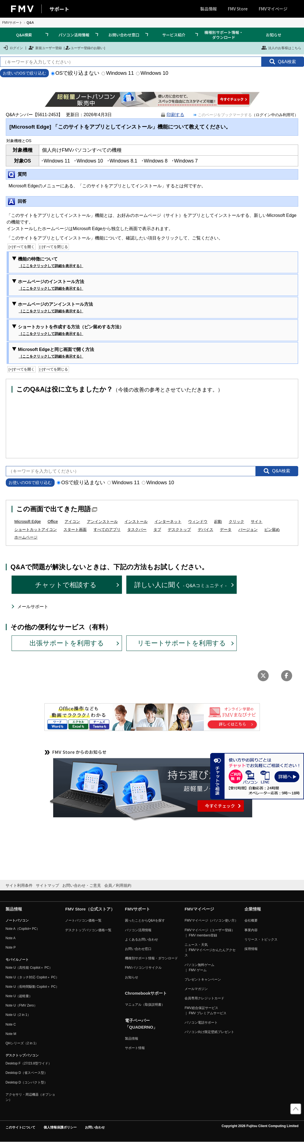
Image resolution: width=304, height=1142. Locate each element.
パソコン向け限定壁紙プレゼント (209, 1032)
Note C (11, 1024)
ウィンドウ (197, 521)
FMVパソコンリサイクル (143, 968)
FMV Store (238, 9)
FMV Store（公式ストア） (89, 909)
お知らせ (273, 35)
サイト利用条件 (19, 885)
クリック (236, 521)
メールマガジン (196, 989)
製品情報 (208, 9)
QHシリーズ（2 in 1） (22, 1043)
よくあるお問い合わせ (141, 939)
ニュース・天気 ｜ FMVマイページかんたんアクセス (210, 950)
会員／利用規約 (117, 885)
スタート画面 (75, 529)
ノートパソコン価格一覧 (83, 920)
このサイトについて (20, 1127)
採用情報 (251, 949)
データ (225, 529)
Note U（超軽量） (19, 996)
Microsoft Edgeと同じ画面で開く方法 (56, 353)
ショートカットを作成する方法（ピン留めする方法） (71, 330)
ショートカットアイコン (35, 529)
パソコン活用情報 (73, 35)
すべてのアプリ (107, 529)
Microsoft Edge (27, 521)
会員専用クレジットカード (204, 998)
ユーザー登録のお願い (84, 47)
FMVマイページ (273, 9)
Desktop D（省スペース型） (26, 1073)
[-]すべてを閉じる (53, 247)
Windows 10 (152, 73)
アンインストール (102, 521)
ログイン (13, 47)
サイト (256, 521)
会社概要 (251, 920)
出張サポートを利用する (67, 643)
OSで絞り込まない (75, 73)
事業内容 (251, 930)
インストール (136, 521)
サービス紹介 (173, 35)
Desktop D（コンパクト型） (26, 1082)
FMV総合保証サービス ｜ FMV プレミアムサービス (205, 1010)
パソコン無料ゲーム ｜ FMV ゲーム (199, 967)
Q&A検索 (24, 35)
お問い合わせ (95, 1127)
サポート (59, 8)
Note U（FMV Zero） (21, 1005)
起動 (218, 521)
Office (52, 521)
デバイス (205, 529)
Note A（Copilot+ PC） (23, 929)
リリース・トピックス (261, 939)
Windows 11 (118, 73)
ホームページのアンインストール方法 (55, 308)
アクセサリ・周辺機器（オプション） (30, 1097)
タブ (157, 529)
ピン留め (272, 529)
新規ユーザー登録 (45, 47)
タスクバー (136, 529)
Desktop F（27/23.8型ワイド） (29, 1063)
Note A (10, 938)
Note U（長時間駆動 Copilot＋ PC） (32, 987)
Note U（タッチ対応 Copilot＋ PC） (32, 977)
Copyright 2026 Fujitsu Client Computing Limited (260, 1126)
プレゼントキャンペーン (203, 979)
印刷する (175, 114)
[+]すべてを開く (21, 247)
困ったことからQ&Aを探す (145, 920)
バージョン (248, 529)
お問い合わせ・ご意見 (81, 885)
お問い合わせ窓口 (123, 35)
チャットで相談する (66, 585)
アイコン (72, 521)
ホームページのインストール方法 (51, 285)
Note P (11, 947)
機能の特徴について (50, 263)
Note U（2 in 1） (18, 1015)
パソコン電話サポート (201, 1022)
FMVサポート (12, 23)
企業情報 (252, 909)
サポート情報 (135, 1048)
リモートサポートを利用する (181, 643)
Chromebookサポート (146, 993)
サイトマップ (47, 885)
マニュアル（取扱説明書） (145, 1005)
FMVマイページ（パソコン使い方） (211, 920)
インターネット (168, 521)
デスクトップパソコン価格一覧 (88, 930)
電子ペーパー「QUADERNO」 (141, 1023)
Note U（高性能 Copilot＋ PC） (29, 968)
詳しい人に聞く (180, 585)
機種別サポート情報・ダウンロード (223, 35)
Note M (11, 1034)
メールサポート (32, 606)
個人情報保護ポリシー (60, 1127)
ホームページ (26, 537)
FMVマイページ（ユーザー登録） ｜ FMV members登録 (209, 932)
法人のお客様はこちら (281, 47)
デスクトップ (179, 529)
